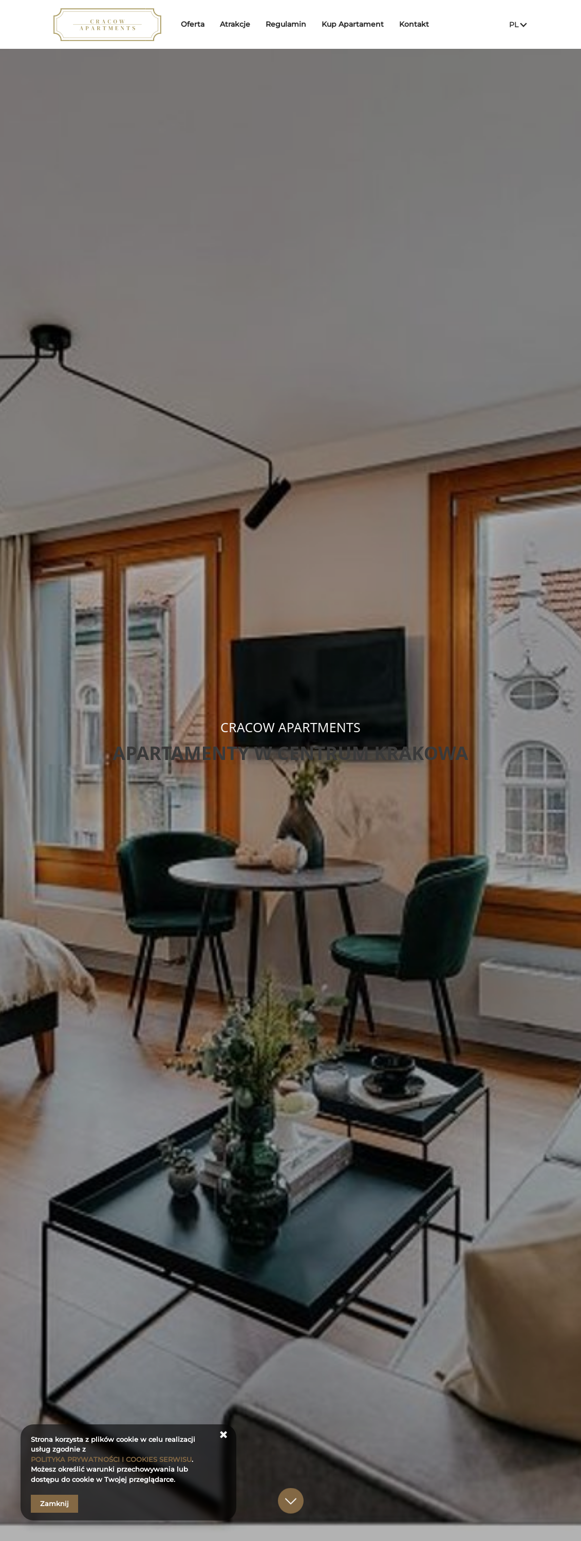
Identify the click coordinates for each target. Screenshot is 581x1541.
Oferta (192, 24)
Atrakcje (235, 24)
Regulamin (286, 24)
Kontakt (414, 24)
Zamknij (54, 1503)
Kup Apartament (353, 24)
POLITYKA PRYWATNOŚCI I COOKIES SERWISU (111, 1459)
